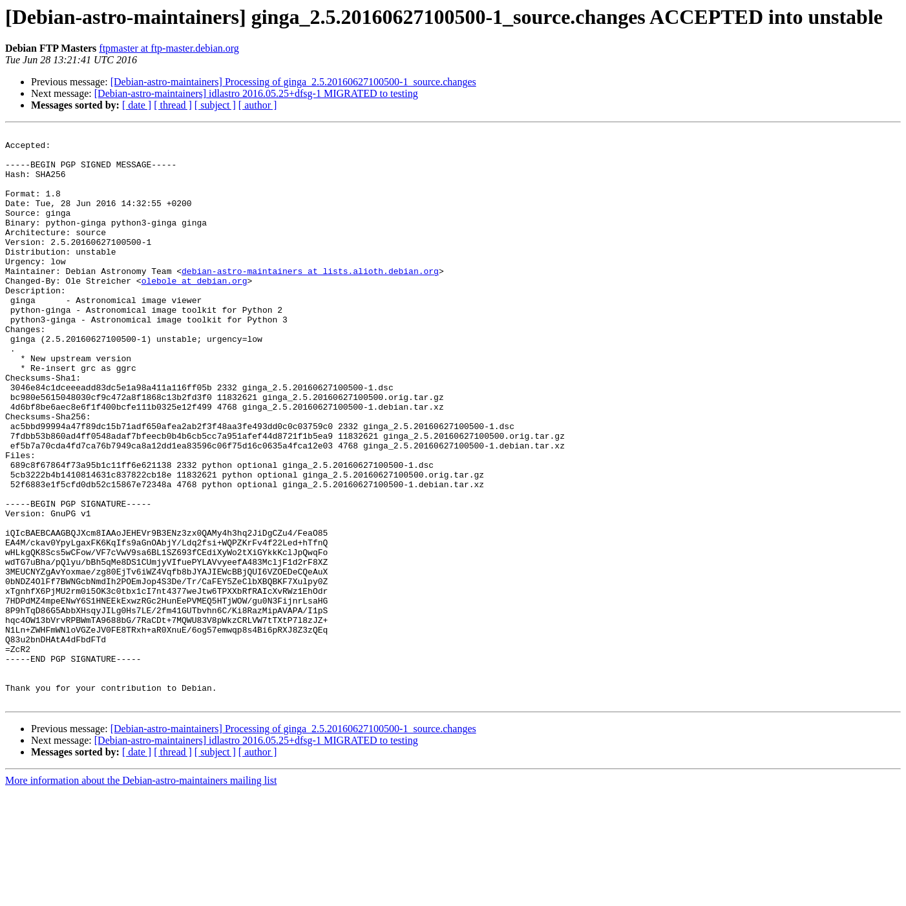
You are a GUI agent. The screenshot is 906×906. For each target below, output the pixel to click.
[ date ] (136, 105)
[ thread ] (173, 105)
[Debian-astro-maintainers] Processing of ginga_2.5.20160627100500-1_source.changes (293, 81)
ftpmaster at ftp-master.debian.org (169, 48)
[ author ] (257, 105)
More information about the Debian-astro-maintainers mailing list (141, 894)
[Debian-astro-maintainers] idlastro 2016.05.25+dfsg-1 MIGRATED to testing (256, 93)
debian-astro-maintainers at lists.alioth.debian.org (310, 300)
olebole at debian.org (195, 311)
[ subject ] (215, 105)
